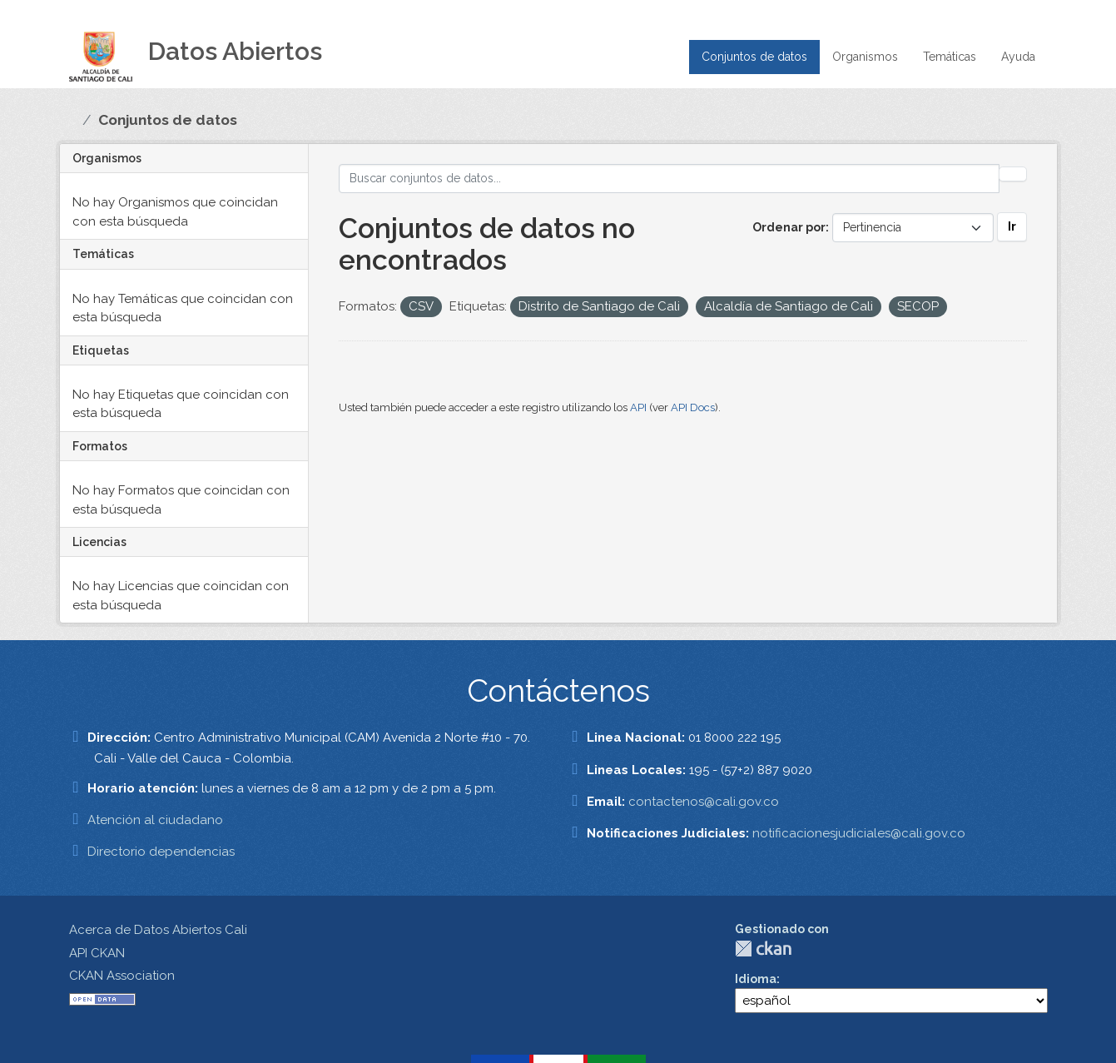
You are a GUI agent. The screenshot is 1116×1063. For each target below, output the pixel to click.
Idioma (755, 979)
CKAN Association (122, 975)
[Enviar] (1013, 173)
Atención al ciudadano (155, 819)
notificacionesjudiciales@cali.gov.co (858, 833)
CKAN (763, 948)
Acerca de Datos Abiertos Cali (158, 929)
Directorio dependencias (161, 851)
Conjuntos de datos (754, 56)
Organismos (865, 56)
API (638, 407)
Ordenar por (789, 227)
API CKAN (97, 953)
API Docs (693, 407)
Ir (1012, 226)
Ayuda (1018, 56)
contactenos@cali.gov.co (703, 801)
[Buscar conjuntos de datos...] (669, 178)
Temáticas (949, 56)
